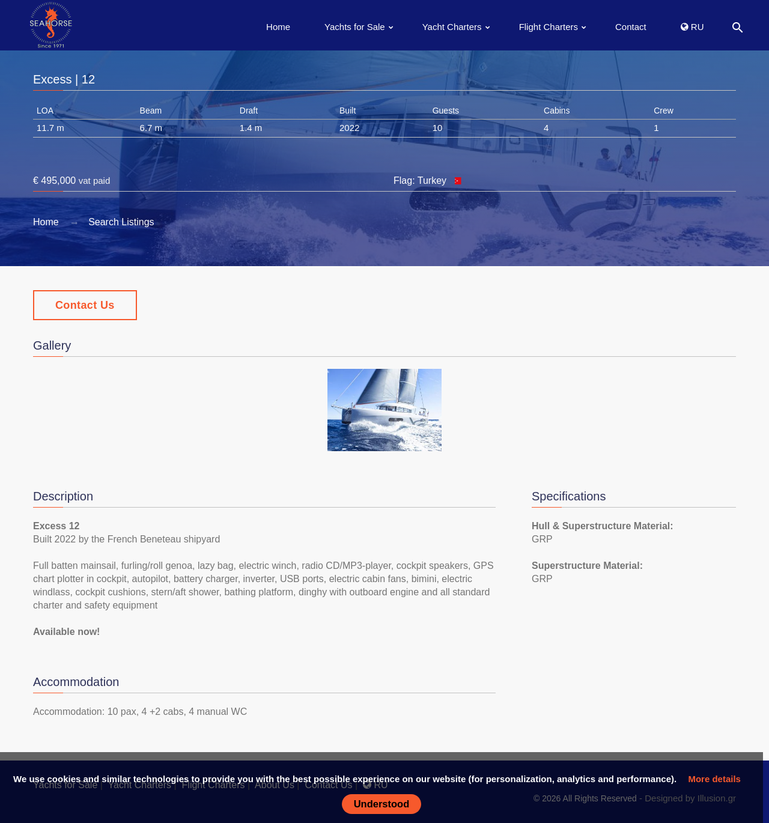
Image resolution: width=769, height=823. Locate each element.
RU (692, 27)
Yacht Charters (452, 27)
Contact (630, 27)
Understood (382, 803)
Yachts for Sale (354, 27)
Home (278, 27)
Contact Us (85, 305)
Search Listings (121, 222)
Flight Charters (548, 27)
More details (714, 779)
